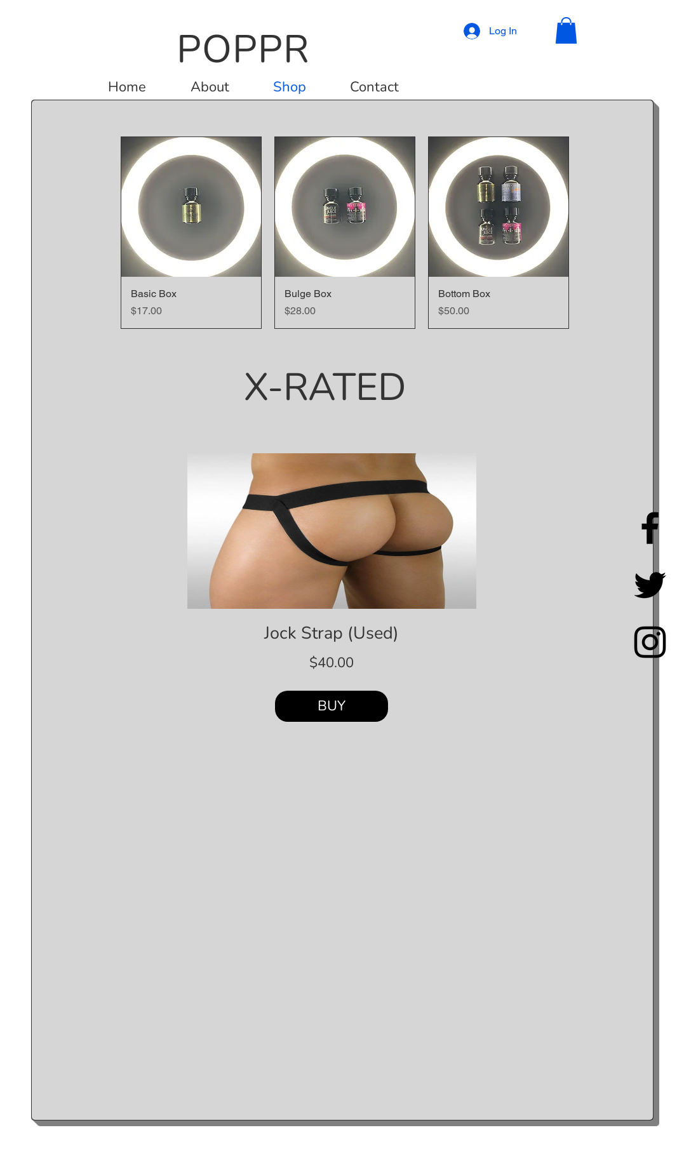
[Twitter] (650, 585)
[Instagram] (650, 642)
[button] (566, 30)
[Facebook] (650, 528)
